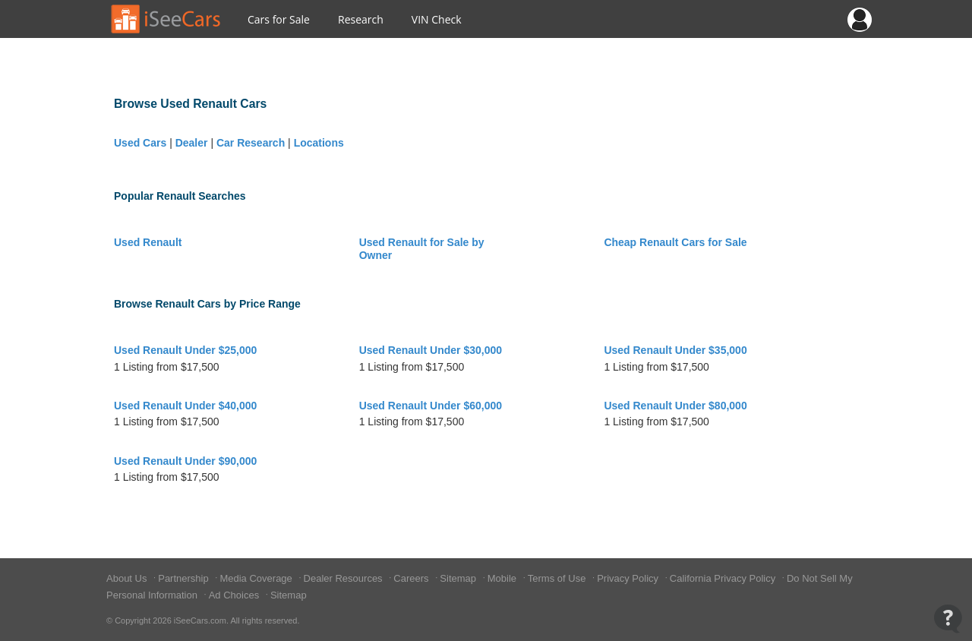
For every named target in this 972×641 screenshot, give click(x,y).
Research (360, 19)
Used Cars (140, 143)
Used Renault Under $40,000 (185, 405)
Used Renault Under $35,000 (675, 350)
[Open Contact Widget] (948, 618)
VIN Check (437, 19)
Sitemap (459, 578)
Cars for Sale (279, 19)
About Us (128, 578)
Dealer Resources (345, 578)
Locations (319, 143)
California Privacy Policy (724, 578)
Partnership (184, 578)
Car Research (250, 143)
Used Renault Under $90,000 (185, 461)
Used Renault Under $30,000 (430, 350)
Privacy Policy (629, 578)
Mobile (503, 578)
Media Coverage (257, 578)
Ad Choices (235, 595)
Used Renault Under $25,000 (185, 350)
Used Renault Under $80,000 (675, 405)
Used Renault (147, 242)
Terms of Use (558, 578)
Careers (412, 578)
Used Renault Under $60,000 (430, 405)
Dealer (191, 143)
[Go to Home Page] (166, 19)
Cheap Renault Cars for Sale (675, 242)
